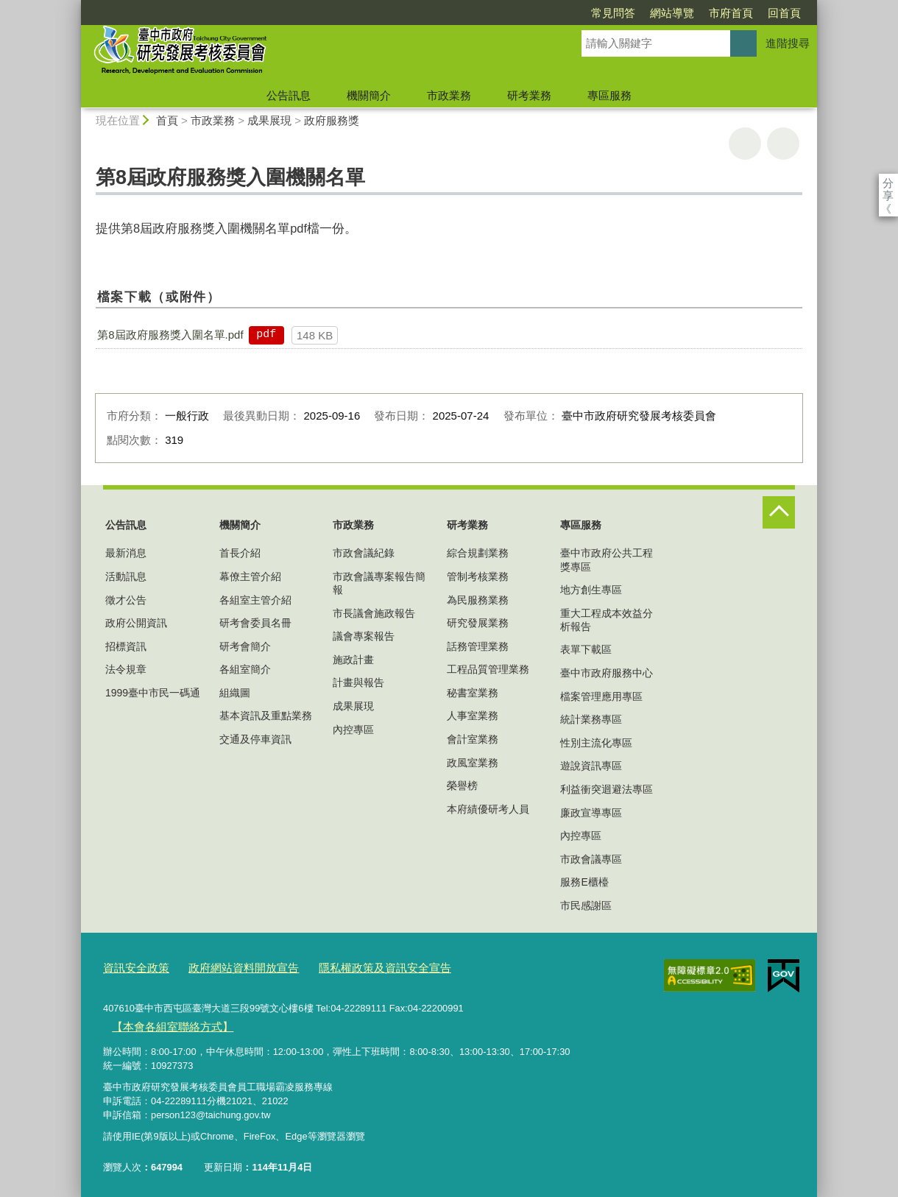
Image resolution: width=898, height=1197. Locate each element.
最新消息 (125, 553)
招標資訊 (125, 646)
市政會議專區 (591, 859)
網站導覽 (587, 13)
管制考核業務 (478, 576)
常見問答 (528, 13)
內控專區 (353, 729)
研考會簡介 (245, 646)
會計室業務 (472, 739)
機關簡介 (369, 95)
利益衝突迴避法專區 (606, 789)
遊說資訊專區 (591, 765)
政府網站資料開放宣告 (227, 966)
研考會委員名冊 (255, 623)
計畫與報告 (358, 682)
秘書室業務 (472, 693)
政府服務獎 (331, 120)
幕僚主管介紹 (250, 576)
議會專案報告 (364, 636)
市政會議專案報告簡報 (379, 583)
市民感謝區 (586, 905)
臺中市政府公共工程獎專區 (606, 559)
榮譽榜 (462, 785)
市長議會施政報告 (374, 613)
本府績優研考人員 (488, 809)
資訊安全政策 (131, 966)
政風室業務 (472, 763)
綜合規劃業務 (478, 553)
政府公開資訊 (136, 623)
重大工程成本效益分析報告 (606, 619)
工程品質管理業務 (488, 669)
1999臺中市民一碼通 (152, 693)
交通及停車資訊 (255, 739)
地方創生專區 (591, 590)
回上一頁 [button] (783, 143)
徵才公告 (125, 600)
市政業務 (449, 95)
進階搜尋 (788, 43)
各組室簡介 (245, 669)
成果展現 (269, 120)
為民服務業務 (478, 600)
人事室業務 (472, 715)
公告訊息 (288, 95)
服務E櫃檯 (584, 882)
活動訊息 (125, 576)
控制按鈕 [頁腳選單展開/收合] (779, 512)
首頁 (167, 120)
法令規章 (125, 669)
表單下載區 (586, 649)
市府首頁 (646, 13)
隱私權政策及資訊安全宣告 (352, 966)
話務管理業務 (478, 646)
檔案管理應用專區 (601, 696)
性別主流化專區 (596, 743)
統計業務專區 (591, 719)
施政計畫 (353, 659)
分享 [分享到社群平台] (888, 182)
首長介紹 (240, 553)
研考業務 (529, 95)
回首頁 (699, 13)
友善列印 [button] (745, 143)
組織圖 (234, 693)
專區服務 (609, 95)
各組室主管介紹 (255, 600)
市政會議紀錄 (364, 553)
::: (74, 6)
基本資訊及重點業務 (265, 715)
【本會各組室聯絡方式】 (163, 1022)
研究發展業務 (478, 623)
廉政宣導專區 (591, 813)
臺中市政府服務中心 (606, 673)
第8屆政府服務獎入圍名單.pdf (170, 334)
